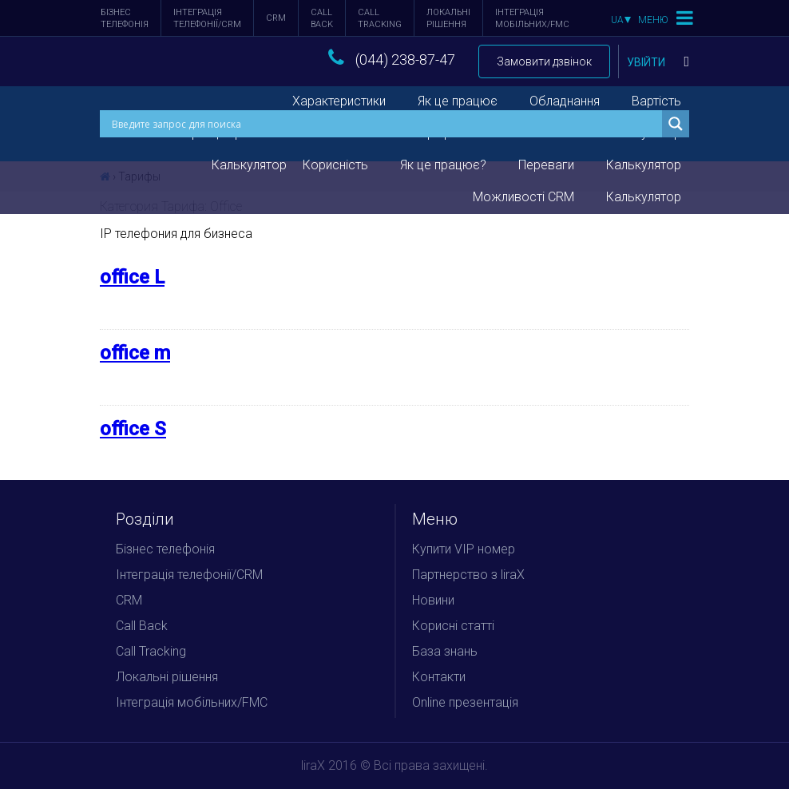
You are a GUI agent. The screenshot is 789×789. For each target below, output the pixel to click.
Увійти (658, 62)
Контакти (439, 676)
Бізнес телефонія (125, 18)
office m (135, 353)
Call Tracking (380, 18)
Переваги (546, 164)
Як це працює (458, 101)
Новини (433, 600)
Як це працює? (443, 164)
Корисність (335, 164)
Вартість (656, 101)
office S (133, 429)
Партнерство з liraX (468, 574)
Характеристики (339, 101)
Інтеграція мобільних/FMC (532, 18)
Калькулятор (643, 164)
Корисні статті (453, 625)
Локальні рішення (448, 18)
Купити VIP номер (463, 549)
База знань (445, 651)
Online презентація (465, 702)
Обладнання (564, 101)
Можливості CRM (523, 196)
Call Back (322, 18)
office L (132, 277)
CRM (276, 18)
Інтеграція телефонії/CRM (207, 18)
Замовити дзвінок (544, 61)
